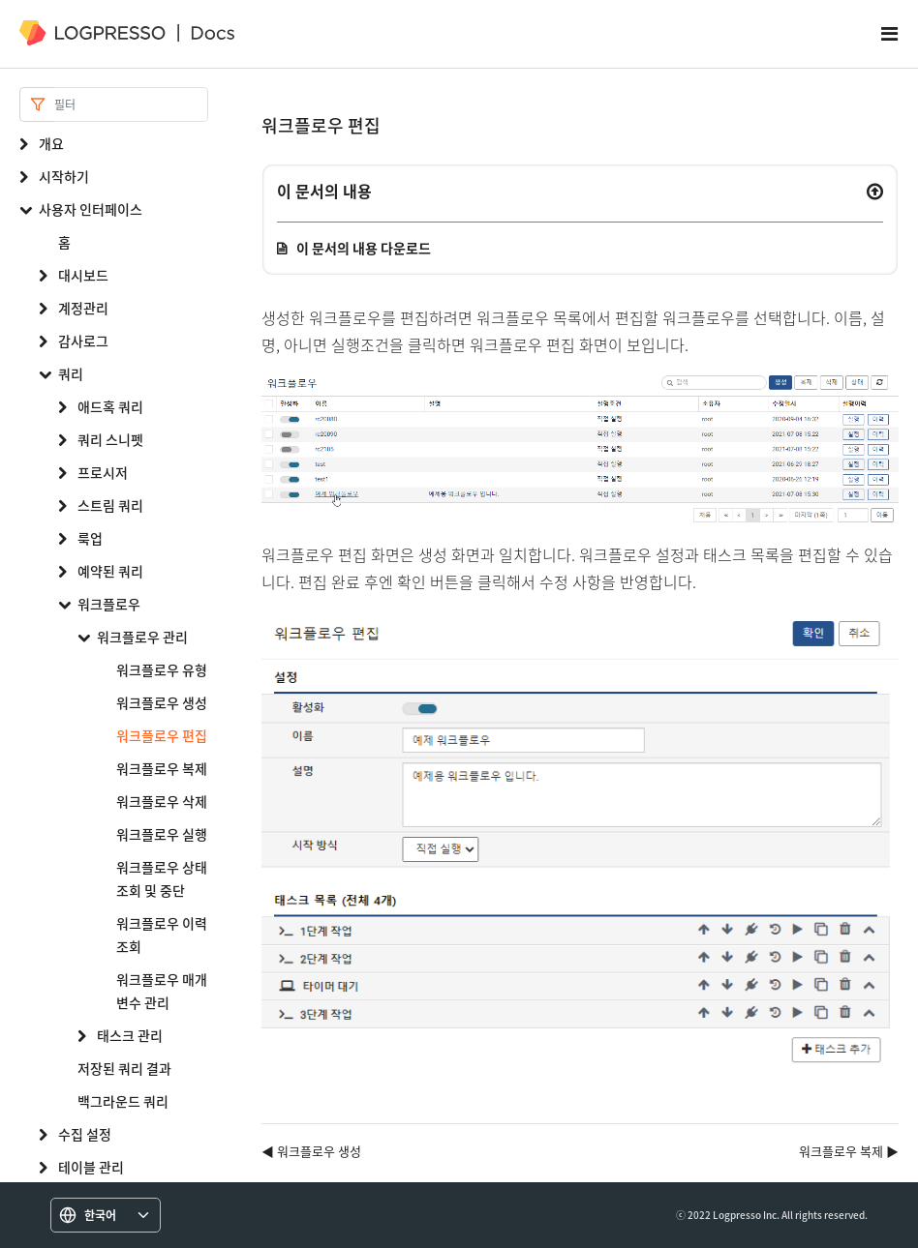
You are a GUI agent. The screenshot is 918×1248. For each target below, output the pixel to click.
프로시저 (102, 472)
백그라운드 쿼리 (122, 1101)
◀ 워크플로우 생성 (311, 1151)
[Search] (131, 104)
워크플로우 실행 (161, 834)
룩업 (90, 538)
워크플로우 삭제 (161, 801)
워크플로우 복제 (161, 768)
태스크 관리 (130, 1035)
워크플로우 (108, 603)
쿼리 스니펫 (110, 439)
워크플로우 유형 (161, 669)
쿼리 (70, 373)
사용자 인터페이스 (90, 209)
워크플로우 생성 (161, 702)
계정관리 (83, 307)
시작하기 (64, 176)
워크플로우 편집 (161, 735)
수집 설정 (84, 1134)
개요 (51, 143)
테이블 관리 (91, 1166)
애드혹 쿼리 (110, 406)
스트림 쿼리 (110, 505)
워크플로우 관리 (142, 636)
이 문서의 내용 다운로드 (363, 247)
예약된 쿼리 (110, 570)
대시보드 (83, 274)
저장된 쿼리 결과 (124, 1068)
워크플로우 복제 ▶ (849, 1151)
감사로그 (83, 340)
